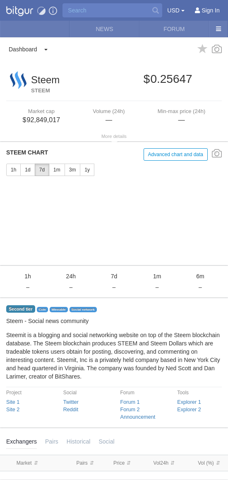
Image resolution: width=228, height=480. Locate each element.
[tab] (78, 441)
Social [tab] (106, 441)
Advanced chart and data (175, 154)
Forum (174, 29)
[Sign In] (207, 10)
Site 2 (12, 409)
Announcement (138, 417)
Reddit (70, 409)
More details (114, 136)
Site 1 (12, 402)
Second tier (20, 308)
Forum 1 (130, 402)
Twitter (71, 402)
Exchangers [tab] (21, 441)
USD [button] (175, 10)
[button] (19, 10)
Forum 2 (130, 409)
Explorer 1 (189, 402)
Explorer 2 (189, 409)
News (104, 29)
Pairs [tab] (51, 441)
